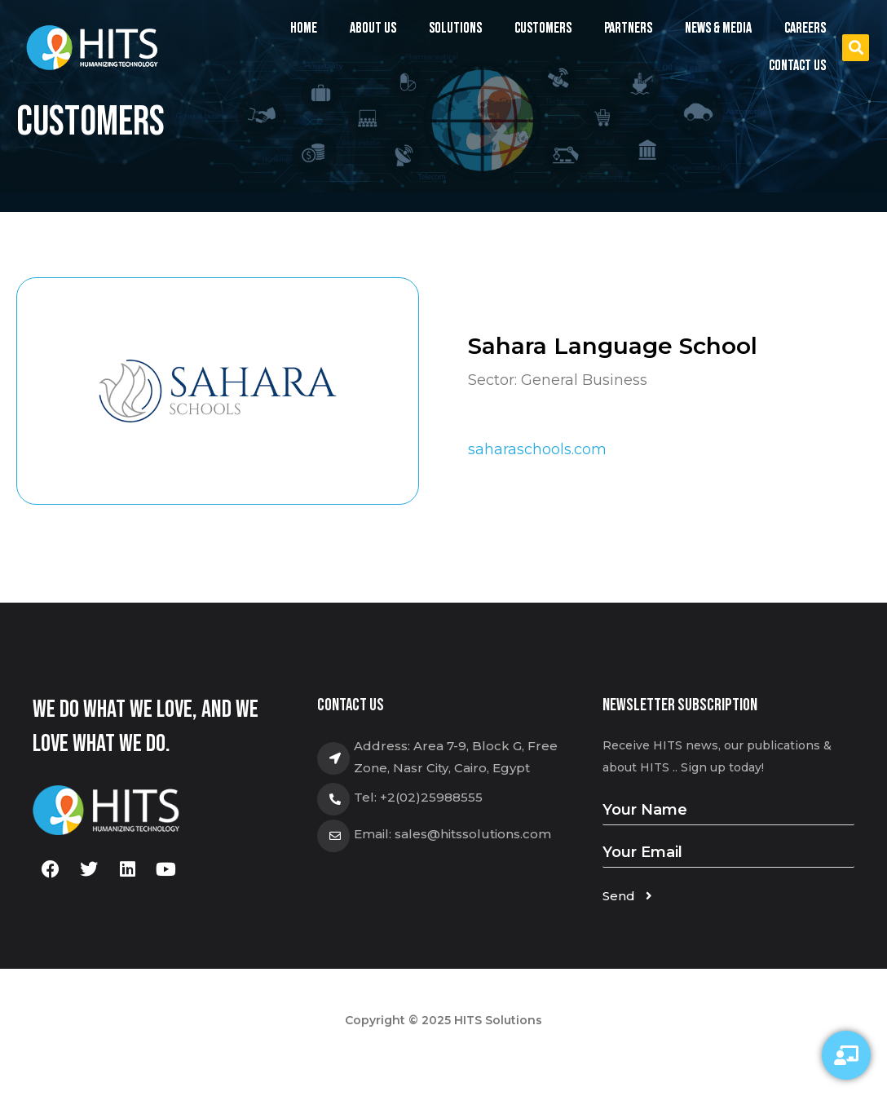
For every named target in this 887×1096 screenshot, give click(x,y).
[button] (855, 47)
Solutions (455, 32)
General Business (584, 380)
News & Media (718, 28)
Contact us (797, 65)
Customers (542, 28)
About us (373, 28)
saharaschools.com (537, 449)
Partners (628, 28)
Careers (805, 28)
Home (303, 28)
